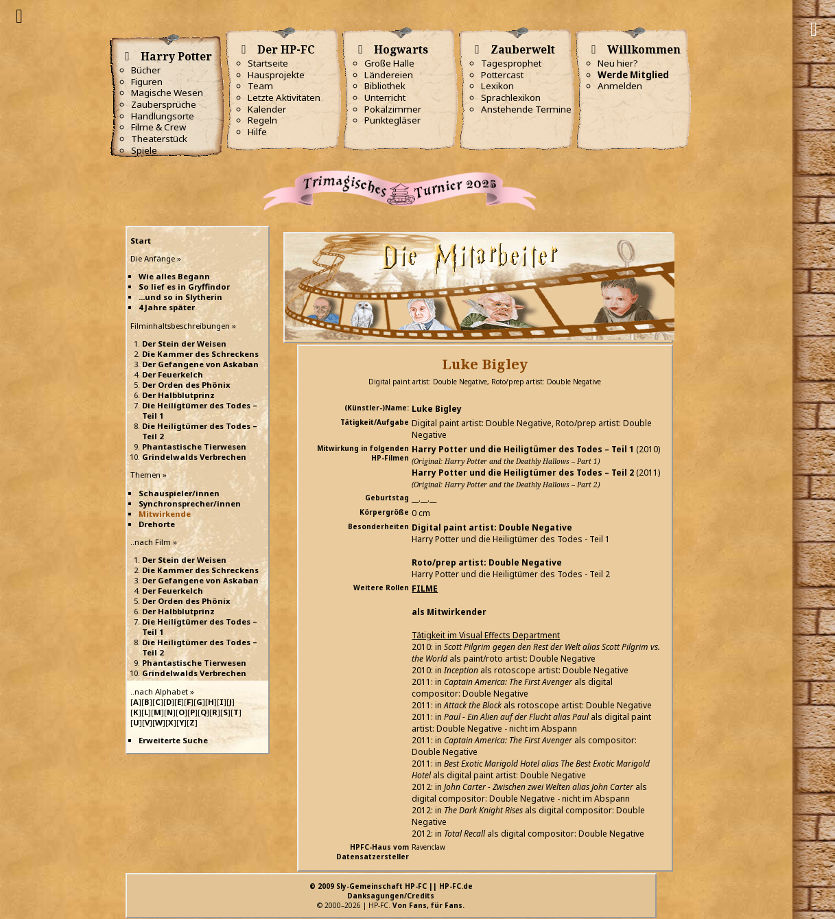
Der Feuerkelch (172, 374)
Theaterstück (159, 138)
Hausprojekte (276, 75)
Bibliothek (384, 86)
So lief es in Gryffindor (184, 286)
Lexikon (497, 86)
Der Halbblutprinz (178, 395)
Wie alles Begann (174, 276)
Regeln (262, 120)
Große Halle (389, 63)
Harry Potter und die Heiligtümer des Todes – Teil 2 (523, 472)
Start (140, 240)
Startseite (268, 63)
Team (260, 86)
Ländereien (388, 75)
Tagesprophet (511, 63)
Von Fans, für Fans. (428, 905)
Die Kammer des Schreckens (200, 354)
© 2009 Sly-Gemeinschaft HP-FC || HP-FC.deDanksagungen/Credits (391, 890)
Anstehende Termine (526, 109)
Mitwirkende (165, 514)
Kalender (267, 109)
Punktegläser (392, 120)
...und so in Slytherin (180, 297)
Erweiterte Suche (173, 740)
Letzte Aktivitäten (284, 97)
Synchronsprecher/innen (190, 503)
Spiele (144, 150)
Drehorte (157, 524)
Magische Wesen (167, 92)
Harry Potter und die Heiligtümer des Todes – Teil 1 (523, 449)
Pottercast (502, 75)
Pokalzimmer (392, 109)
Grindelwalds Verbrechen (194, 457)
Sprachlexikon (511, 97)
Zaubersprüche (163, 104)
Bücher (146, 70)
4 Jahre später (167, 307)
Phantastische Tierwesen (194, 446)
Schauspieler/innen (179, 493)
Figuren (147, 81)
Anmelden (620, 86)
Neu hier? (618, 63)
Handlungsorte (162, 116)
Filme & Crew (158, 127)
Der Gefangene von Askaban (200, 364)
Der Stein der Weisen (184, 343)
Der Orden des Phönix (186, 385)
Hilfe (257, 132)
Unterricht (384, 97)
